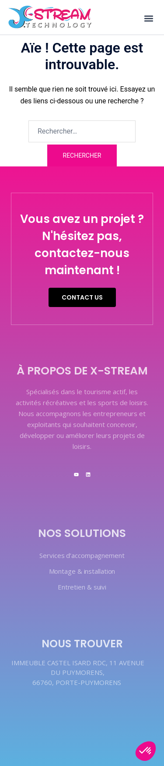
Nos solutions (82, 533)
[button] (148, 18)
